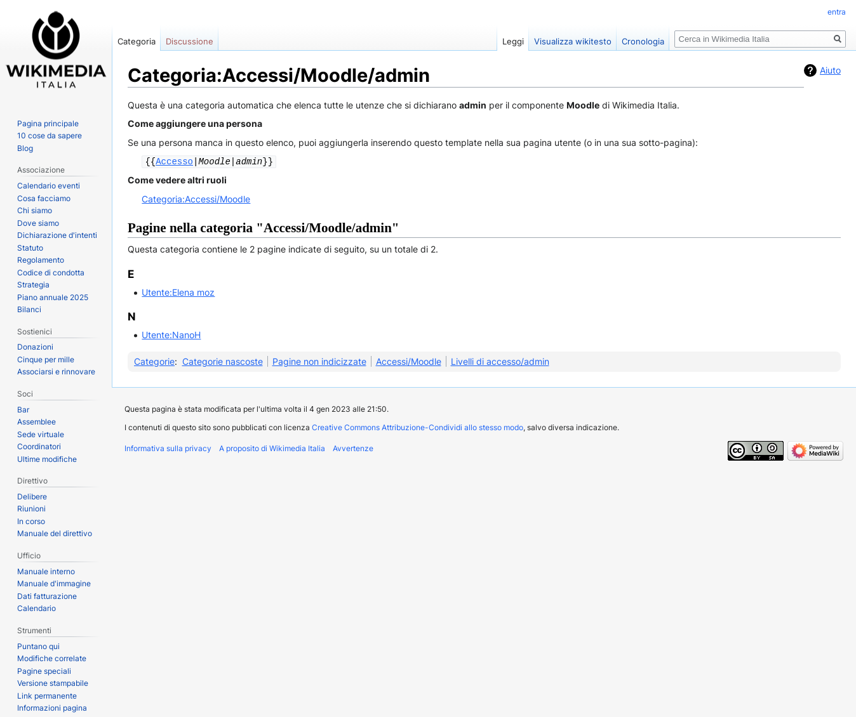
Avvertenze (353, 447)
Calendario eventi (48, 185)
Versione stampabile (52, 683)
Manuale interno (46, 571)
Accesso (174, 161)
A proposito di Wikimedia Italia (272, 447)
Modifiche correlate (51, 658)
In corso (31, 521)
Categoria (136, 41)
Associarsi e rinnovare (56, 371)
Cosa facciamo (43, 198)
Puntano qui (38, 646)
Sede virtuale (40, 434)
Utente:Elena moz (178, 291)
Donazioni (35, 347)
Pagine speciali (44, 671)
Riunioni (31, 508)
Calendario (36, 608)
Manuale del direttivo (54, 533)
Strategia (33, 284)
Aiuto (830, 70)
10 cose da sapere (49, 135)
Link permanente (47, 696)
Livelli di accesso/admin (500, 360)
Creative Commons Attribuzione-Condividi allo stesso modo (417, 426)
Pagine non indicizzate (319, 360)
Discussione (189, 41)
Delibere (32, 496)
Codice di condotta (50, 272)
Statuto (30, 248)
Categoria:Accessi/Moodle (196, 198)
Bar (23, 409)
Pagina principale (48, 123)
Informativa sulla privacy (167, 447)
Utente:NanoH (171, 334)
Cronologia (643, 41)
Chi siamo (34, 210)
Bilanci (29, 309)
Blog (25, 148)
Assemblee (36, 421)
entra (836, 11)
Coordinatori (39, 446)
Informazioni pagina (52, 708)
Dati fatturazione (47, 596)
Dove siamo (38, 223)
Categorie (154, 360)
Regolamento (40, 260)
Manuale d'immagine (54, 583)
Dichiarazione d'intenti (57, 235)
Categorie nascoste (222, 360)
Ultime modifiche (47, 459)
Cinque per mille (45, 359)
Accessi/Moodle (408, 360)
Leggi (513, 41)
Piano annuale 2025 (52, 297)
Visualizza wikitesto (573, 41)
